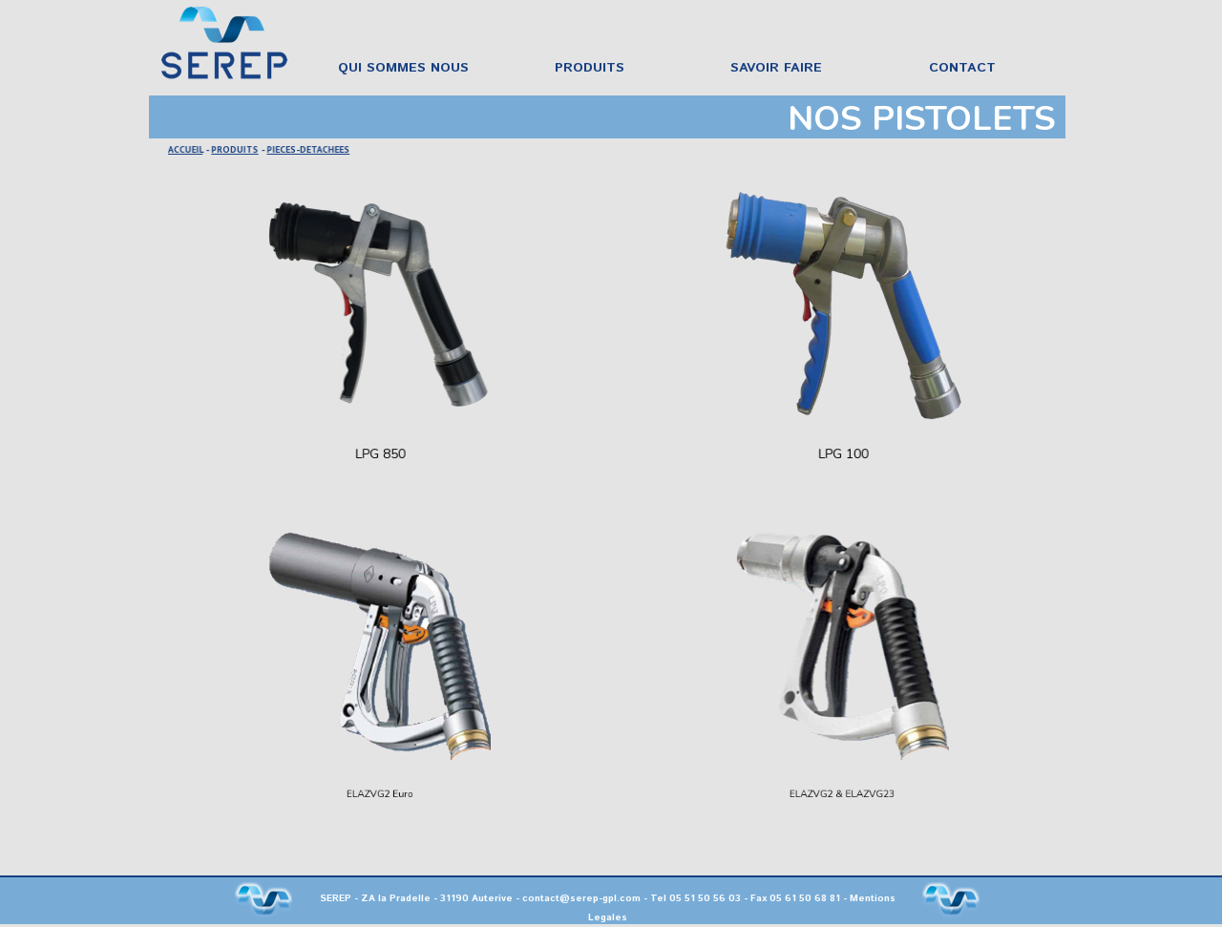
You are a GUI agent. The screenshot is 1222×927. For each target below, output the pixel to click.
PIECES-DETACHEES (309, 149)
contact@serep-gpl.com (581, 898)
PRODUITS (238, 149)
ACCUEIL (190, 149)
